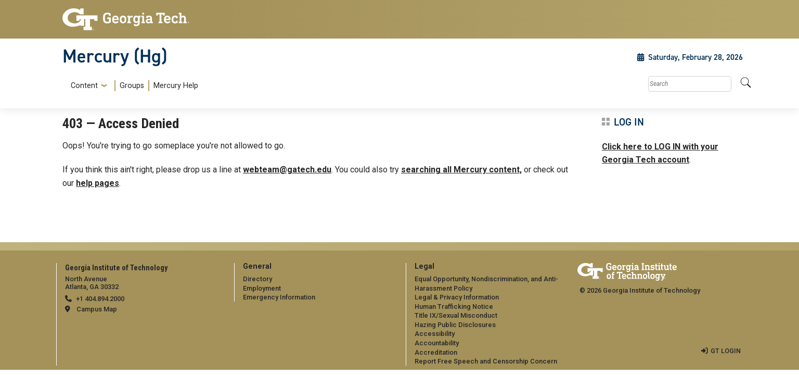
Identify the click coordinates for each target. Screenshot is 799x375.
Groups (132, 85)
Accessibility (435, 334)
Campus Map (96, 309)
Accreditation (436, 352)
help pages (97, 183)
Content (84, 86)
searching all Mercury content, (461, 169)
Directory (257, 279)
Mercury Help (175, 85)
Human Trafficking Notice (454, 306)
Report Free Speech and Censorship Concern (486, 361)
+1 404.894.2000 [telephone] (100, 299)
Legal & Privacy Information (457, 297)
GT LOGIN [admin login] (726, 351)
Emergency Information (279, 297)
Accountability (437, 343)
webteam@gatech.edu (287, 169)
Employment (262, 288)
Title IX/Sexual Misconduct (456, 315)
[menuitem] (132, 85)
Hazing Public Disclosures (455, 325)
